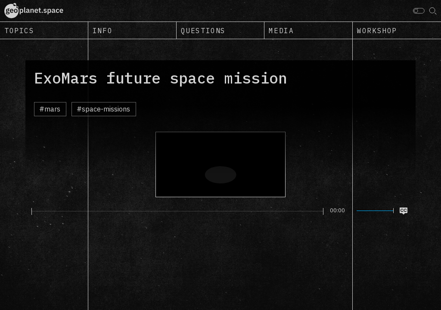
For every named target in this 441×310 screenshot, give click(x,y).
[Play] (26, 211)
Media (281, 30)
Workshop (377, 30)
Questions (203, 30)
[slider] (177, 211)
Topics (19, 30)
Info (102, 30)
